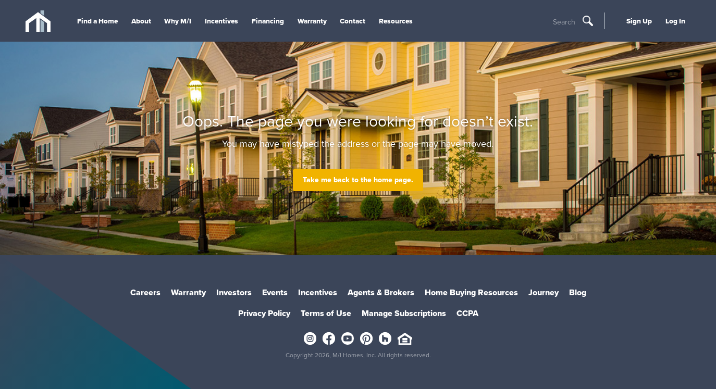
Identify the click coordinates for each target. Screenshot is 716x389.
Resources (396, 21)
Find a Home (97, 21)
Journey (543, 292)
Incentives (221, 21)
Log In (675, 21)
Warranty (312, 21)
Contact (352, 21)
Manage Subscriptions (404, 313)
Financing (268, 21)
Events (275, 292)
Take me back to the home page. (358, 179)
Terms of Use (326, 313)
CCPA (467, 313)
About (141, 21)
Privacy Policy (264, 313)
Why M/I (177, 21)
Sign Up (639, 21)
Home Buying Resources (471, 292)
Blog (577, 292)
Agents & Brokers (381, 292)
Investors (234, 292)
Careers (145, 292)
